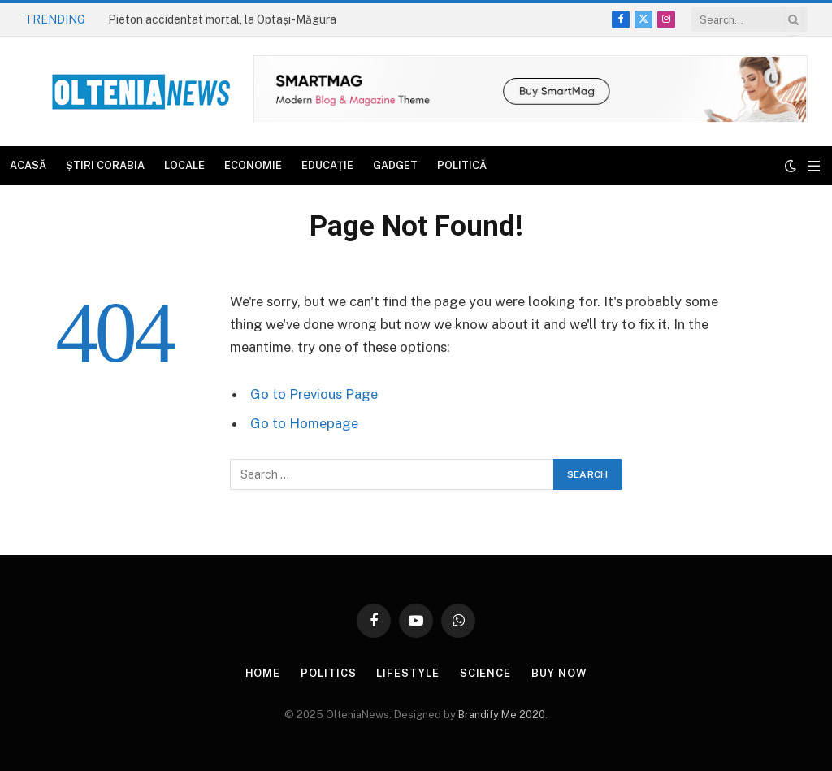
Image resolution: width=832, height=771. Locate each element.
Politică (462, 165)
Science (485, 673)
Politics (328, 673)
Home (263, 673)
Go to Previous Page (314, 394)
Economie (253, 165)
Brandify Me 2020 (501, 714)
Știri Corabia (105, 165)
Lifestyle (407, 673)
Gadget (395, 165)
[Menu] (814, 166)
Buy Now (559, 673)
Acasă (28, 165)
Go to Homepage (304, 423)
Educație (327, 165)
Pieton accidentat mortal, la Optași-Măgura (222, 19)
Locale (184, 165)
